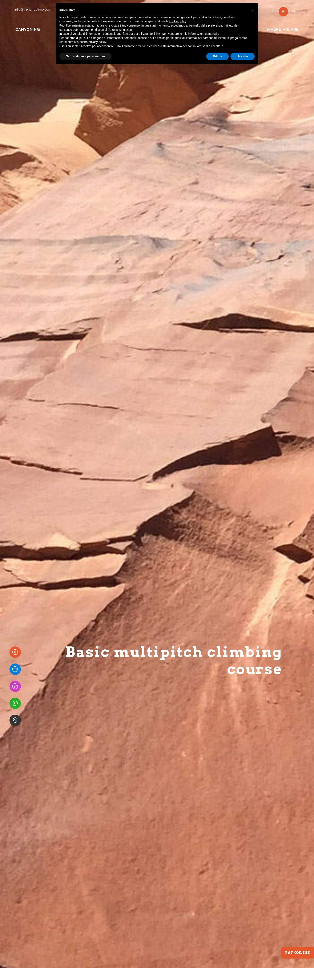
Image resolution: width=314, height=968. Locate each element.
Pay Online (297, 953)
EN (283, 11)
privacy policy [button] (97, 42)
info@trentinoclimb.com (33, 9)
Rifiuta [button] (217, 56)
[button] (252, 10)
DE (293, 11)
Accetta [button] (242, 56)
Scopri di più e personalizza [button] (85, 56)
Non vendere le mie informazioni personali (189, 33)
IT (273, 11)
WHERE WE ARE (282, 29)
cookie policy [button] (177, 21)
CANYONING (27, 29)
